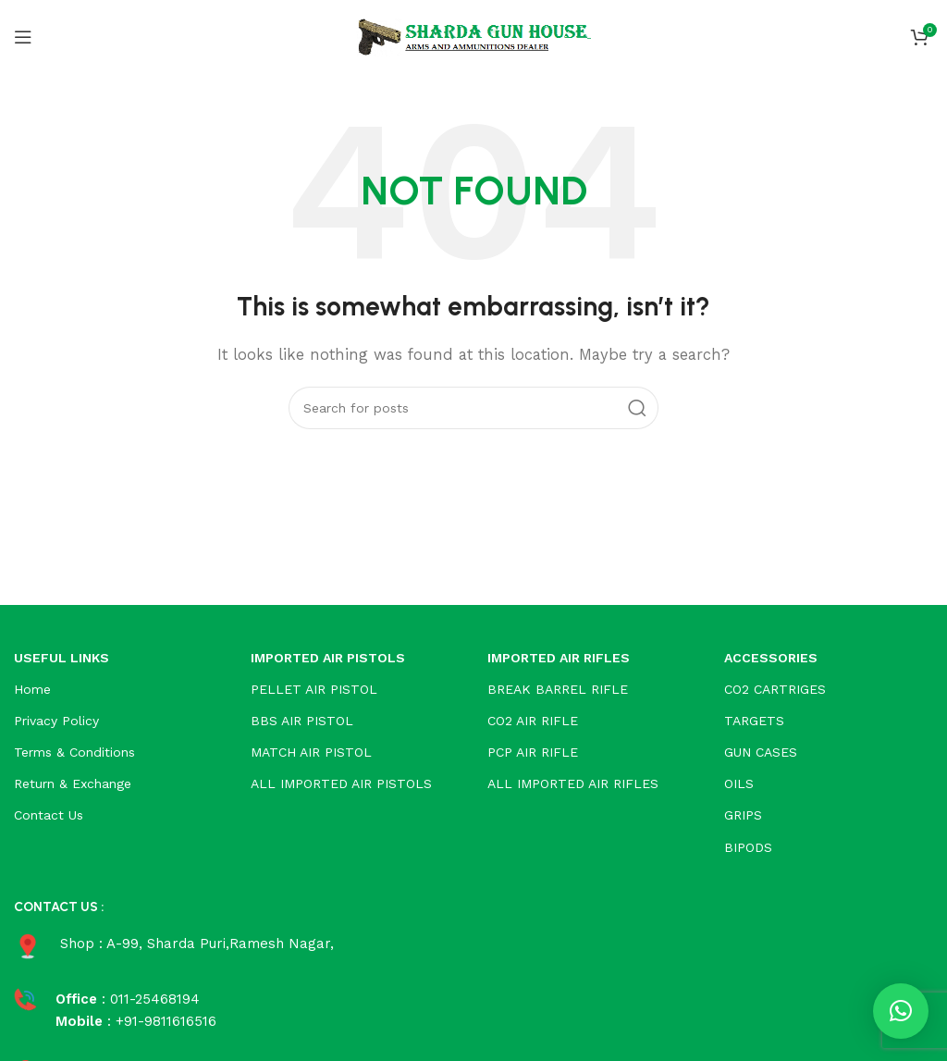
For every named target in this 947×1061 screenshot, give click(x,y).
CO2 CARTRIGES (775, 689)
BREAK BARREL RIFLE (557, 689)
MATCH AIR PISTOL (311, 752)
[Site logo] (473, 36)
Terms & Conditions (74, 752)
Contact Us (48, 815)
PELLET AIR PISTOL (314, 689)
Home (32, 689)
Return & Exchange (72, 783)
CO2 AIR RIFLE (532, 720)
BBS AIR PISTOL (302, 720)
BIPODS (748, 847)
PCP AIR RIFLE (532, 752)
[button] (901, 1011)
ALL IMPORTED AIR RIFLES (572, 783)
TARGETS (754, 720)
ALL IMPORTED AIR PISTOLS (341, 783)
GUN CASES (760, 752)
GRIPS (743, 815)
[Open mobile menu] (23, 37)
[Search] (473, 408)
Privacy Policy (56, 720)
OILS (739, 783)
